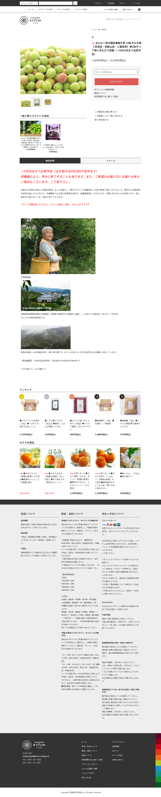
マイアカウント (118, 742)
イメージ (111, 160)
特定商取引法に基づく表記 (106, 96)
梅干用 (104, 29)
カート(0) (135, 3)
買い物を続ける (100, 119)
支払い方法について (89, 746)
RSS (83, 777)
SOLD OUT (116, 81)
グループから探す (62, 9)
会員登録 (109, 3)
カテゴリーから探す (44, 9)
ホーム (31, 9)
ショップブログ (88, 773)
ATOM (88, 777)
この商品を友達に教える (104, 111)
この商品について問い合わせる (107, 115)
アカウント (96, 3)
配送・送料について (89, 750)
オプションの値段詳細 (104, 89)
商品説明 (50, 160)
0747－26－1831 (34, 759)
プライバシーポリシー (90, 764)
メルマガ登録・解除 (109, 9)
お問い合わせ (126, 9)
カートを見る (117, 755)
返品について (100, 92)
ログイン (121, 3)
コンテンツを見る (80, 9)
